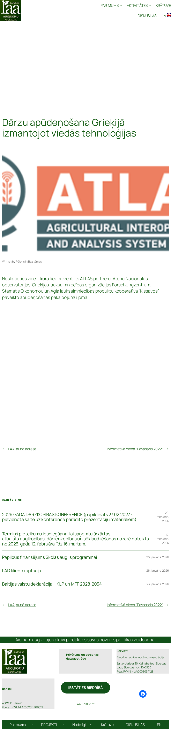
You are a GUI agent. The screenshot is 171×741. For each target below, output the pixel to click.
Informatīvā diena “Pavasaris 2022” (135, 448)
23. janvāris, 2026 (158, 584)
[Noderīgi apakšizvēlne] (91, 725)
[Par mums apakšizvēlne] (31, 725)
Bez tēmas (35, 261)
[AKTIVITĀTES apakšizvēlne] (139, 5)
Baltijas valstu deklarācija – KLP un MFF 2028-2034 (52, 583)
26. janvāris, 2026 (157, 557)
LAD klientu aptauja (21, 570)
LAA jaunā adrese (22, 448)
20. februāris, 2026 (163, 517)
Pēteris (20, 261)
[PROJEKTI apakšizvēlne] (62, 725)
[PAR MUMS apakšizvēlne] (111, 5)
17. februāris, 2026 (163, 539)
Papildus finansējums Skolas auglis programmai (49, 557)
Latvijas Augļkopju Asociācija (44, 10)
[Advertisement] (85, 64)
